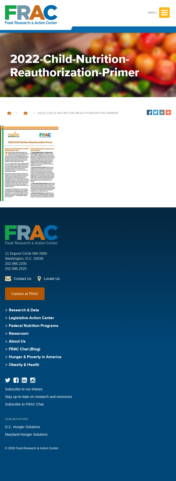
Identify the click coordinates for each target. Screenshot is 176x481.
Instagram (32, 380)
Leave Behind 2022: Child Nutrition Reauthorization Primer (25, 113)
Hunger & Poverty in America (35, 357)
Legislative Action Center (31, 318)
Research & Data (24, 310)
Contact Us (22, 279)
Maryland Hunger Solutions (26, 434)
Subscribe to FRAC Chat (24, 404)
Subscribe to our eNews (24, 389)
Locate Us (52, 279)
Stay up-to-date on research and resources (38, 397)
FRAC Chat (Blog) (24, 349)
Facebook (16, 380)
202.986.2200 (16, 264)
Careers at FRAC (24, 294)
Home (9, 113)
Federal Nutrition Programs (33, 326)
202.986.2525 (16, 269)
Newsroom (19, 334)
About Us (17, 342)
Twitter (7, 380)
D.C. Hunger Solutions (22, 427)
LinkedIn (24, 380)
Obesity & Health (24, 365)
